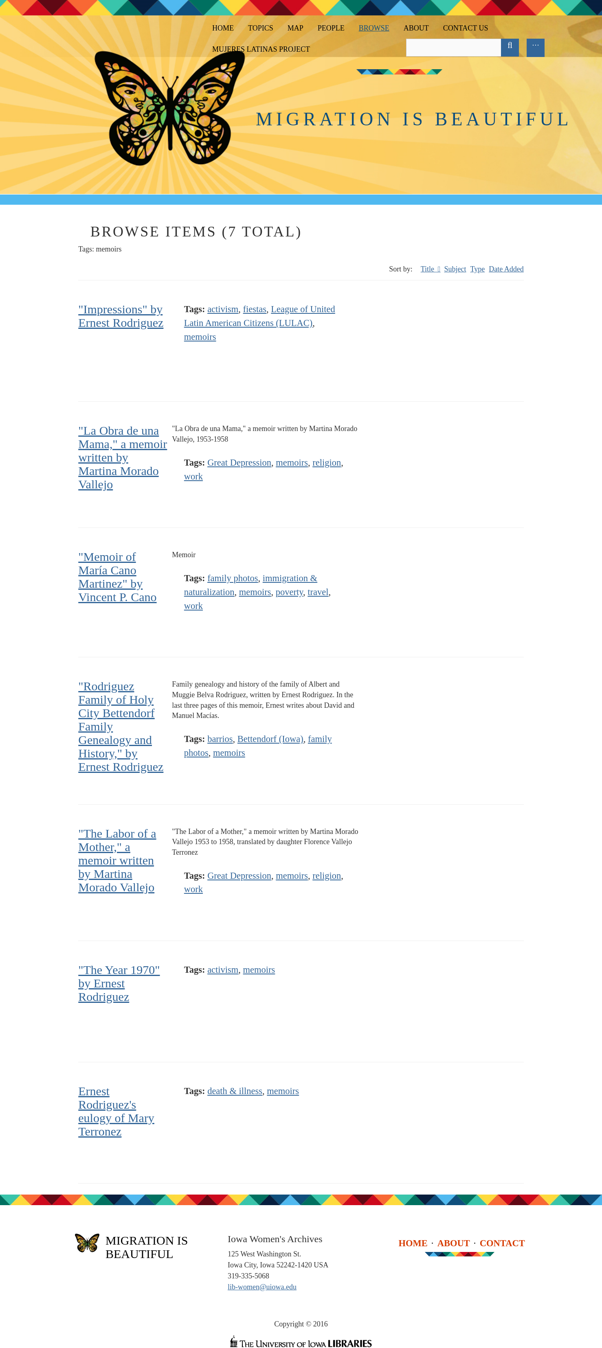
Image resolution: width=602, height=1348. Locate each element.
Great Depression (239, 462)
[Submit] (510, 48)
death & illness (234, 1091)
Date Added (506, 269)
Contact (502, 1243)
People (331, 28)
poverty (289, 592)
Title (428, 269)
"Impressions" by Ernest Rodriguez (120, 315)
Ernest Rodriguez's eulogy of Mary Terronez (116, 1111)
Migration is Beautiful (414, 119)
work (193, 476)
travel (318, 592)
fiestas (254, 309)
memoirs (200, 337)
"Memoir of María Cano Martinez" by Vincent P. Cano (117, 577)
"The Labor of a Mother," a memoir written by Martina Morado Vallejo (117, 860)
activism (222, 309)
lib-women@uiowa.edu (262, 1287)
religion (326, 462)
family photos (232, 578)
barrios (220, 739)
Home (223, 28)
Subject (455, 269)
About (416, 28)
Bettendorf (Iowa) (270, 739)
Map (295, 28)
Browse (374, 28)
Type (477, 269)
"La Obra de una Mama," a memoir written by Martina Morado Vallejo (122, 457)
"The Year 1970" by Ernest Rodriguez (119, 983)
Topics (260, 28)
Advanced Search (528, 48)
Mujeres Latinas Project (261, 49)
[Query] (461, 48)
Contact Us (465, 28)
